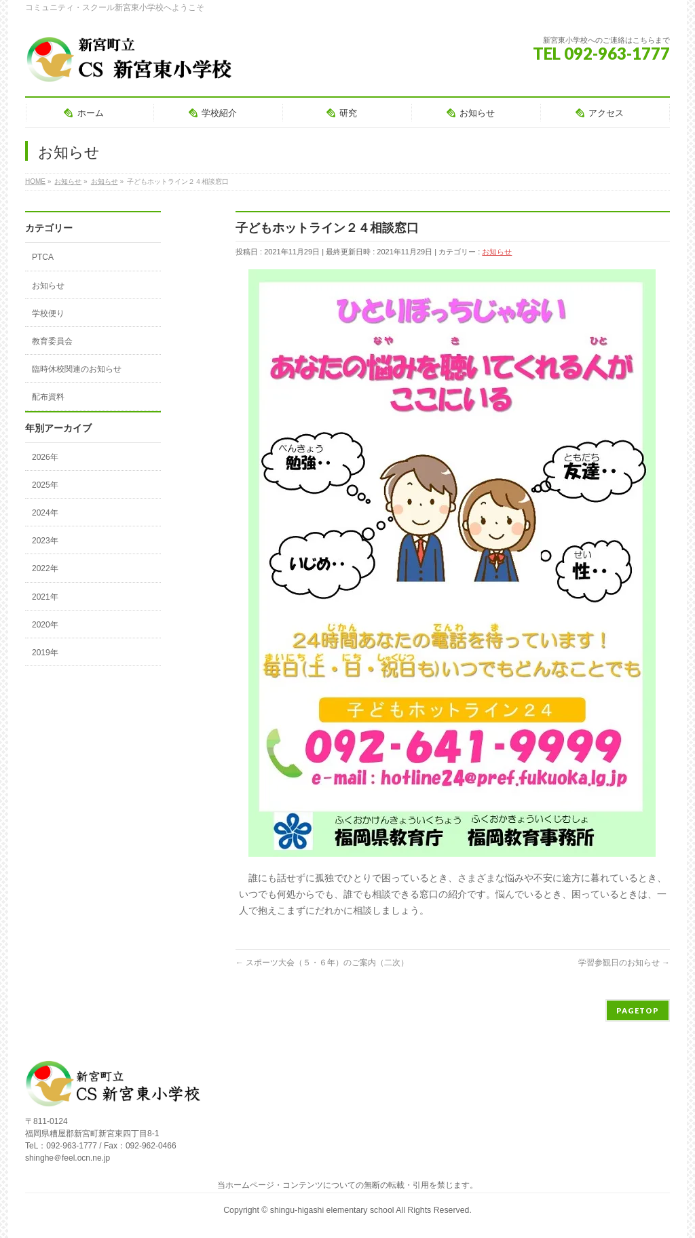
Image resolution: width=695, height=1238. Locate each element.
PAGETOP (637, 1010)
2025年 (45, 485)
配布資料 (48, 397)
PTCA (43, 257)
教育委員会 (52, 341)
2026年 (45, 457)
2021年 (45, 597)
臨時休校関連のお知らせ (76, 369)
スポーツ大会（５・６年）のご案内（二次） (322, 962)
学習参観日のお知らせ (624, 962)
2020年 (45, 625)
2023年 (45, 540)
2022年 (45, 568)
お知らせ (497, 252)
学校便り (48, 313)
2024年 (45, 513)
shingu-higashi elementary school (333, 1210)
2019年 (45, 652)
